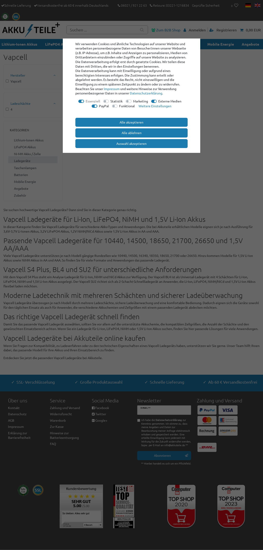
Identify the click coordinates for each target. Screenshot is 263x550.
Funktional (127, 106)
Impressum (112, 89)
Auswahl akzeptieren (131, 143)
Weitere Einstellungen (155, 106)
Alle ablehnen (132, 133)
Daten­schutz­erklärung (146, 93)
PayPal (104, 106)
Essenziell (93, 101)
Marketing (140, 101)
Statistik (116, 101)
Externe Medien (169, 101)
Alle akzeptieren (131, 122)
